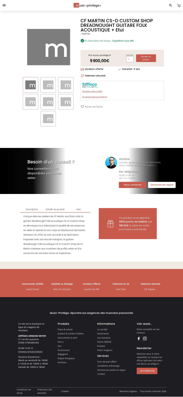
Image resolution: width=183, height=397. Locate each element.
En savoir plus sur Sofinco (94, 96)
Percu (61, 341)
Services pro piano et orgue (111, 369)
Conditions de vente (24, 391)
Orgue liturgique (66, 358)
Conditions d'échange (108, 365)
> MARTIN (85, 33)
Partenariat (103, 333)
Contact (101, 373)
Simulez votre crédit (92, 91)
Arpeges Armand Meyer (30, 351)
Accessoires (64, 350)
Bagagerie (63, 354)
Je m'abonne (147, 370)
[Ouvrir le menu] (4, 5)
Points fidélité (104, 341)
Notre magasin (104, 350)
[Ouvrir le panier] (179, 5)
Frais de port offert (107, 361)
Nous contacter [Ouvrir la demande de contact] (133, 184)
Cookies (65, 391)
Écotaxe (101, 346)
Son (60, 346)
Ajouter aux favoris (92, 106)
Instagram (145, 338)
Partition (62, 362)
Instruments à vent (67, 337)
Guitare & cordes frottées (71, 333)
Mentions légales (128, 391)
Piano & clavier (65, 329)
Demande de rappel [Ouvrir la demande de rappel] (162, 184)
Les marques (103, 337)
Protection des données (44, 391)
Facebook (139, 338)
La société (102, 329)
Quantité (130, 55)
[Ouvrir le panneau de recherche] (170, 5)
